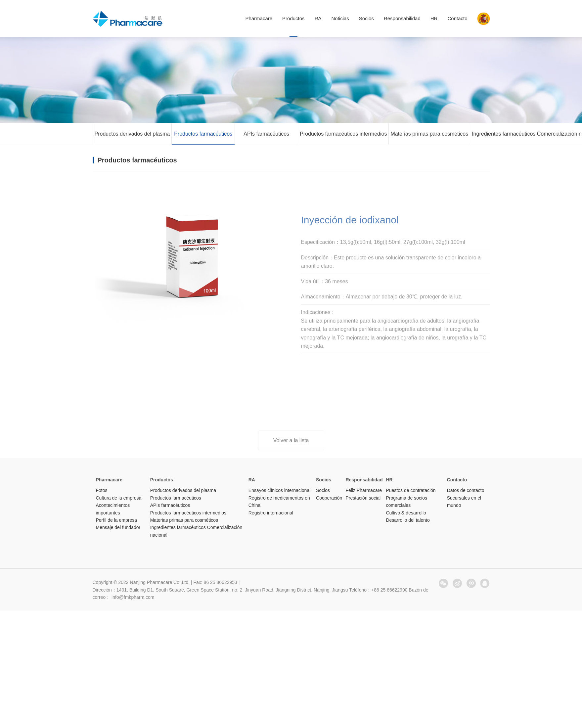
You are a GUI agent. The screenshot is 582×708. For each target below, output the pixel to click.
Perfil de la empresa (116, 520)
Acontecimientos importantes (113, 509)
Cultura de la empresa (119, 498)
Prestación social (363, 498)
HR (434, 18)
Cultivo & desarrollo (406, 512)
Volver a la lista (291, 444)
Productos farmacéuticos (203, 134)
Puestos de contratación (410, 490)
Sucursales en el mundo (464, 501)
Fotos (102, 490)
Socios (366, 18)
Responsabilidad (402, 18)
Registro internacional (270, 512)
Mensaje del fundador (118, 527)
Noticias (340, 18)
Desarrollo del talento (407, 520)
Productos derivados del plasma (132, 134)
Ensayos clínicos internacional (279, 490)
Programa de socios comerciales (406, 501)
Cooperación (329, 498)
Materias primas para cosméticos (429, 134)
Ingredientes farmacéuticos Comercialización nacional (196, 531)
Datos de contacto (465, 490)
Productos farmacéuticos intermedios (343, 134)
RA (318, 18)
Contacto (457, 18)
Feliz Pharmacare (363, 490)
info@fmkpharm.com (133, 597)
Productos (293, 18)
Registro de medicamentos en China (279, 501)
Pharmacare (258, 18)
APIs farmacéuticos (266, 134)
